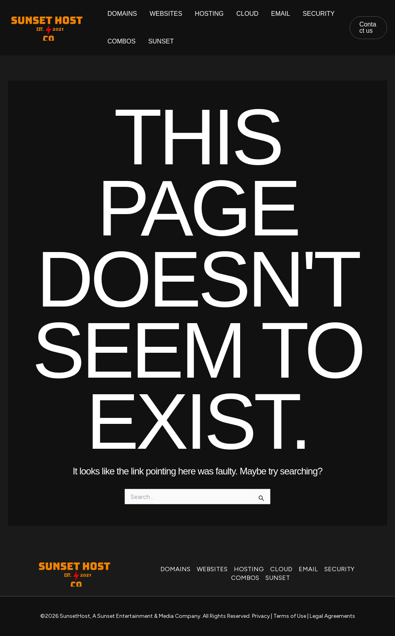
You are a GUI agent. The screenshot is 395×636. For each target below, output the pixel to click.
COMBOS (121, 41)
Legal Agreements (332, 616)
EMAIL (280, 13)
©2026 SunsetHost (65, 616)
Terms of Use (289, 616)
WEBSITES (166, 13)
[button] (368, 27)
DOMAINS (122, 13)
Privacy (261, 616)
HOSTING (209, 13)
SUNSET (161, 41)
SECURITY (319, 13)
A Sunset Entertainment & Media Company (146, 616)
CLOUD (247, 13)
